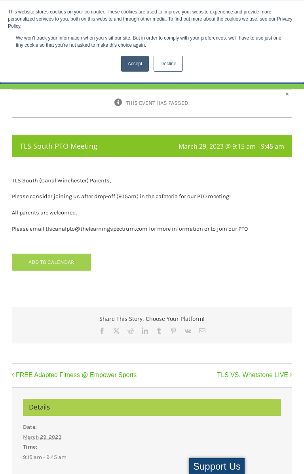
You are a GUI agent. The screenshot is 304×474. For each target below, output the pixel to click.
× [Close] (287, 94)
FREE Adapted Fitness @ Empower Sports (76, 375)
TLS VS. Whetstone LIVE (252, 375)
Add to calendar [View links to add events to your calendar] (51, 262)
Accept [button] (135, 63)
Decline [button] (168, 63)
